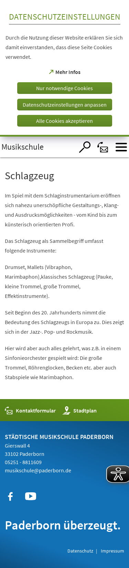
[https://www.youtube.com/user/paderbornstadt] (30, 496)
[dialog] (64, 68)
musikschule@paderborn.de (38, 470)
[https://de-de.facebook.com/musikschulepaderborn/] (10, 496)
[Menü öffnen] (121, 147)
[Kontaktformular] (103, 147)
